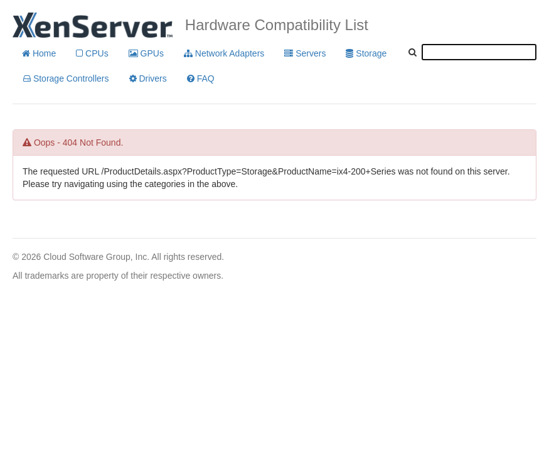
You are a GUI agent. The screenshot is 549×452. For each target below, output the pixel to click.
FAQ (201, 78)
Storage (366, 53)
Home (39, 53)
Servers (305, 53)
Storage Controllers (66, 78)
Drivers (148, 78)
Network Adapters (224, 53)
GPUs (146, 53)
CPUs (92, 53)
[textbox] (479, 52)
